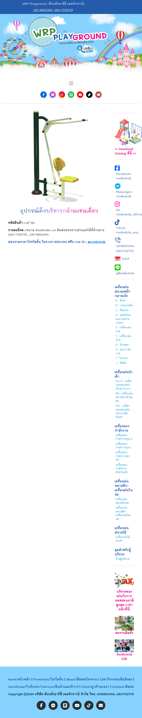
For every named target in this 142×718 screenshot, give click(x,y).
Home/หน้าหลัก (19, 679)
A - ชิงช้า (121, 300)
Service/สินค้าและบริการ (60, 687)
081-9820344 (42, 10)
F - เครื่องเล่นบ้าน (123, 337)
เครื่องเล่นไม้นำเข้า (123, 538)
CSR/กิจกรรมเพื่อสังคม (116, 679)
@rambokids (96, 242)
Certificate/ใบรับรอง (24, 687)
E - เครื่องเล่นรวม (123, 329)
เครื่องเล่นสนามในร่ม (122, 500)
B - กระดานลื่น (124, 305)
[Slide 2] (74, 68)
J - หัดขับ (121, 362)
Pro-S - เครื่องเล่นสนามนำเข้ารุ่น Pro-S (124, 384)
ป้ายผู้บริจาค (123, 558)
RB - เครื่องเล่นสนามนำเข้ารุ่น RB (124, 397)
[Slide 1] (68, 68)
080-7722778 (63, 10)
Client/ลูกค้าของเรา (95, 687)
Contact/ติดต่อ (123, 687)
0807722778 (125, 251)
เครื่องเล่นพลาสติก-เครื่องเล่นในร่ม (123, 513)
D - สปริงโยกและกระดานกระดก (123, 318)
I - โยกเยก (122, 358)
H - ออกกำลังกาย (123, 351)
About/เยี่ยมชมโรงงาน (81, 679)
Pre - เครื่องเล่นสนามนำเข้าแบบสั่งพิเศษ (123, 411)
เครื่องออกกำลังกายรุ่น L (124, 445)
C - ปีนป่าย (122, 310)
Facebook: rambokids (123, 176)
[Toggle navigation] (71, 83)
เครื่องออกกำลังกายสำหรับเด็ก (122, 468)
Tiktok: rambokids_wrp (127, 230)
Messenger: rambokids (124, 194)
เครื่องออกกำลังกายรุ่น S (124, 436)
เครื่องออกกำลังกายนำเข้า (123, 456)
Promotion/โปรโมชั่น (48, 679)
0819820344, (125, 246)
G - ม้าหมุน (122, 344)
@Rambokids (125, 273)
